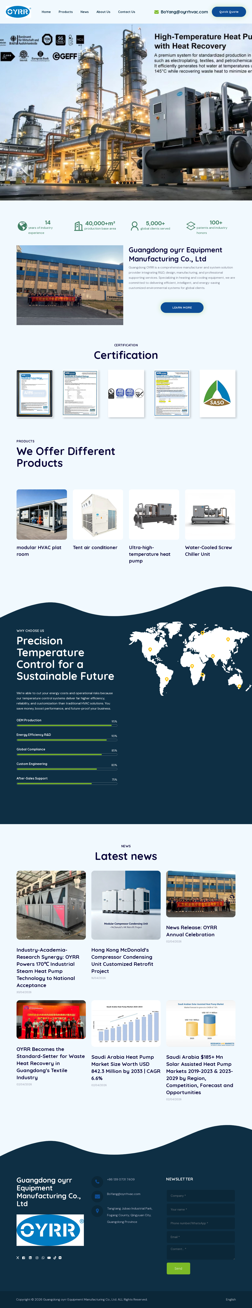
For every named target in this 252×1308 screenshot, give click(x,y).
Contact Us (126, 12)
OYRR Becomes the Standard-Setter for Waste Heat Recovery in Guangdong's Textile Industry (51, 1063)
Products (66, 12)
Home (46, 12)
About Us (103, 12)
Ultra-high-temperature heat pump (149, 554)
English (231, 1299)
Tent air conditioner (95, 547)
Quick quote (229, 12)
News (85, 12)
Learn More (182, 307)
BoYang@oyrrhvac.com (180, 12)
